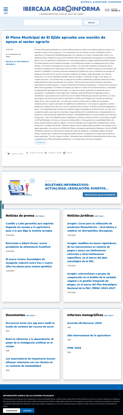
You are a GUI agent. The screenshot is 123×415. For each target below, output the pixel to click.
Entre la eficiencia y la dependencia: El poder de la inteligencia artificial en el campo (30, 342)
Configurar (11, 410)
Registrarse (114, 2)
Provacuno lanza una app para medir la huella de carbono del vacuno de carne (30, 324)
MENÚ (6, 13)
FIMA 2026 (74, 347)
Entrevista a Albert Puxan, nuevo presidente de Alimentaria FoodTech (28, 244)
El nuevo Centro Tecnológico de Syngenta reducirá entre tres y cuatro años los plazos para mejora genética (29, 262)
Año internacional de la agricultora (89, 335)
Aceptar (27, 410)
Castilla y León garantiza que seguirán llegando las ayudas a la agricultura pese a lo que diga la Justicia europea (30, 226)
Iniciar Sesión (100, 2)
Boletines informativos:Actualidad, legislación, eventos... (77, 186)
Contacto (86, 2)
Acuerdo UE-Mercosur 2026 (84, 323)
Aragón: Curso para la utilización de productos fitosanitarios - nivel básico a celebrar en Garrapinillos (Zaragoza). (92, 226)
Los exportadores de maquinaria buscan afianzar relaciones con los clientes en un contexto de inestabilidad (30, 362)
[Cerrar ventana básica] (119, 394)
